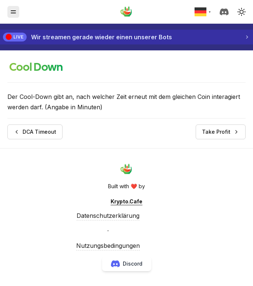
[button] (241, 11)
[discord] (226, 11)
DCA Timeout (35, 132)
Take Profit (220, 132)
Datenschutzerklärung (108, 215)
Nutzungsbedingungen (108, 245)
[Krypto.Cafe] (126, 12)
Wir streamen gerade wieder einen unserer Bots (101, 37)
